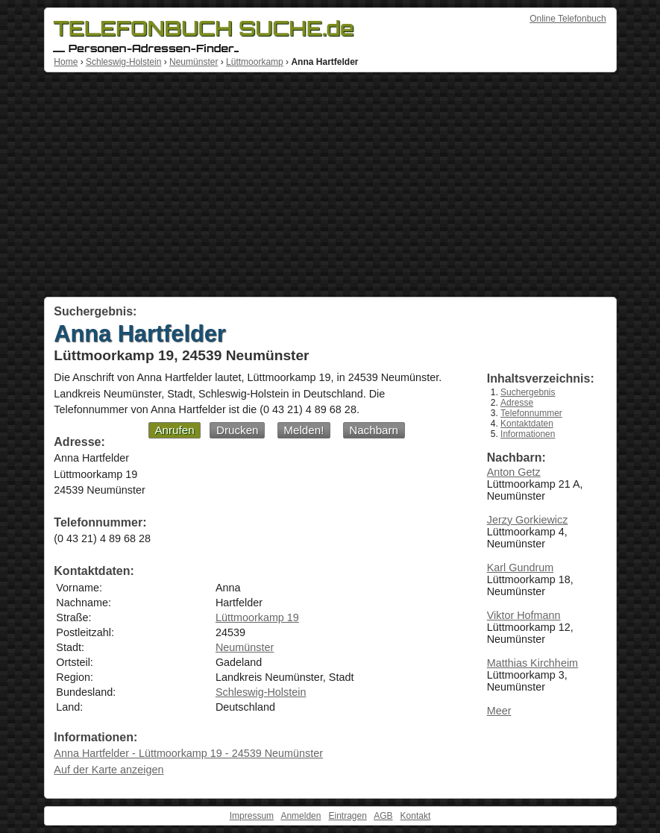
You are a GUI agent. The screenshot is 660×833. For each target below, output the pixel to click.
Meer (499, 711)
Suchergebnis (527, 392)
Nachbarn (373, 430)
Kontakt (415, 816)
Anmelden (300, 816)
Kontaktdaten (526, 423)
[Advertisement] (330, 185)
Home (66, 62)
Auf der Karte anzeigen (108, 770)
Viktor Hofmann (524, 615)
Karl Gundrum (520, 567)
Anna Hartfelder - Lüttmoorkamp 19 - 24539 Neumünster (188, 753)
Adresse (516, 402)
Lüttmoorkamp (254, 62)
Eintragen (347, 816)
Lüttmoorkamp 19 (257, 617)
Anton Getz (514, 472)
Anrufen (174, 430)
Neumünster (193, 62)
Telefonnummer (531, 413)
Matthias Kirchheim (532, 663)
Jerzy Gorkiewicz (527, 520)
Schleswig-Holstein (123, 62)
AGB (383, 816)
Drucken (237, 430)
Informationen (527, 434)
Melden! (303, 430)
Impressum (252, 816)
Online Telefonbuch (567, 18)
